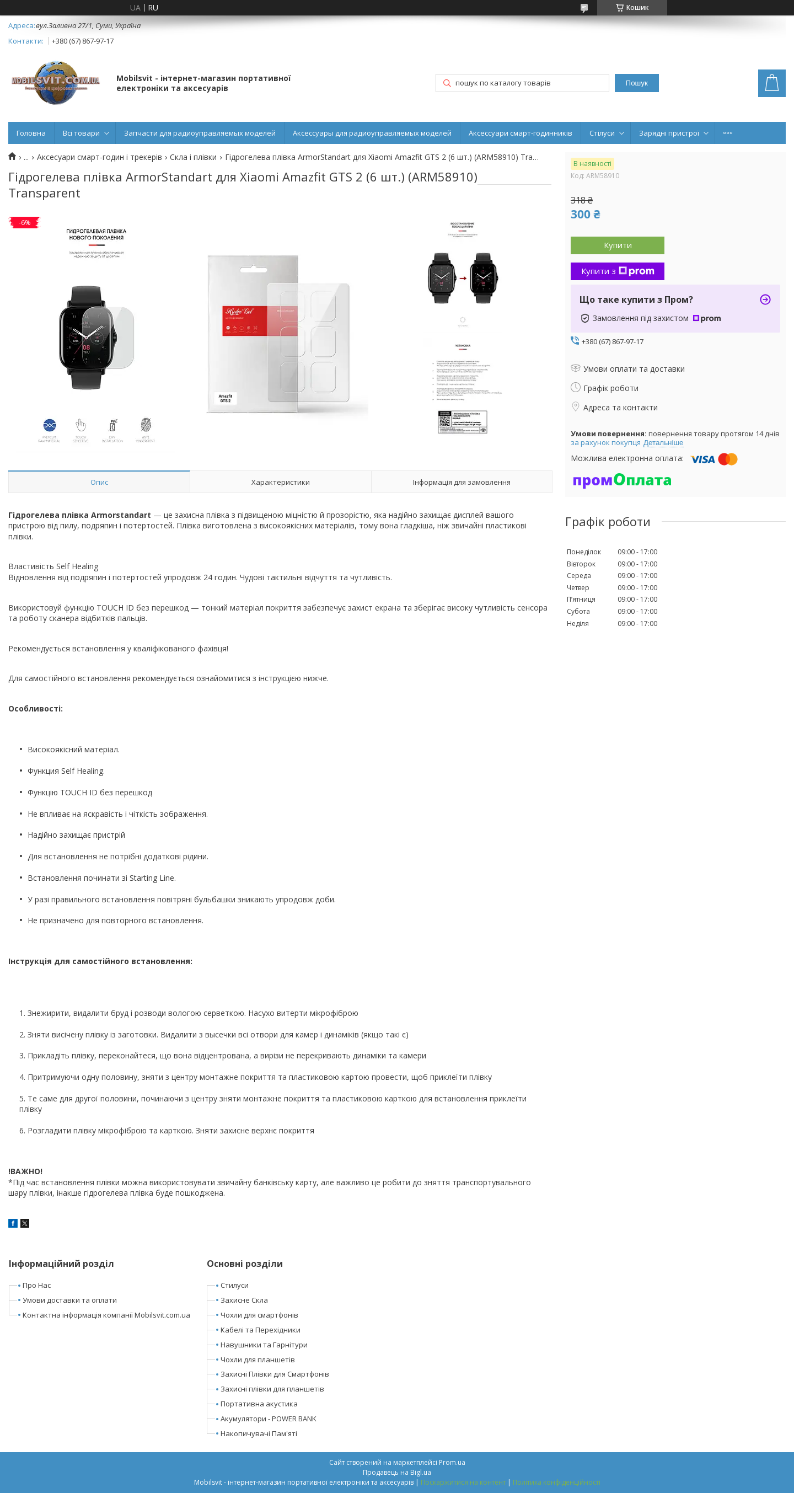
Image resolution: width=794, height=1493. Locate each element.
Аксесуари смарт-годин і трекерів (99, 157)
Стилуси (235, 1285)
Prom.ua (452, 1462)
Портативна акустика (259, 1404)
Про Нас (37, 1285)
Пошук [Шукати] (637, 83)
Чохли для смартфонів (259, 1315)
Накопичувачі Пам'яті (259, 1433)
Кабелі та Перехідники (261, 1330)
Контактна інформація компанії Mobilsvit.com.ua (106, 1315)
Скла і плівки (193, 157)
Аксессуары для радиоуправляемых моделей (372, 133)
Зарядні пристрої (669, 133)
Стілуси (602, 133)
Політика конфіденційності (556, 1482)
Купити (618, 244)
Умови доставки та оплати (70, 1300)
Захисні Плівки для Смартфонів (275, 1374)
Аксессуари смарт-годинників (520, 133)
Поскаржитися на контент (463, 1482)
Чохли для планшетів (258, 1359)
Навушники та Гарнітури (264, 1345)
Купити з (617, 270)
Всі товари (81, 133)
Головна (31, 133)
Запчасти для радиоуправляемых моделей (200, 133)
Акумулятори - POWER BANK (268, 1419)
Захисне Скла (244, 1300)
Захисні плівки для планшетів (272, 1389)
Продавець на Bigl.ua (397, 1472)
